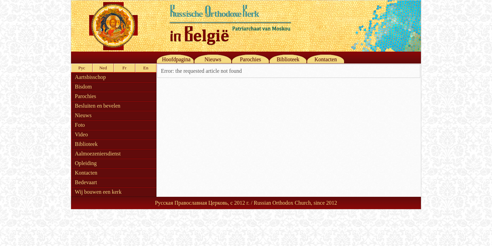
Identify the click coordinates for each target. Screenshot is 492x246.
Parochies (250, 59)
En (145, 67)
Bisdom (83, 87)
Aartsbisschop (90, 77)
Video (81, 134)
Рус (81, 67)
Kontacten (325, 59)
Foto (80, 125)
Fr (124, 67)
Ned (103, 67)
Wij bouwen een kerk (98, 192)
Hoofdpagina (176, 59)
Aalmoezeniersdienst (98, 153)
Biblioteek (288, 59)
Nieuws (213, 59)
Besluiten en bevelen (97, 106)
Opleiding (86, 163)
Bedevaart (86, 182)
